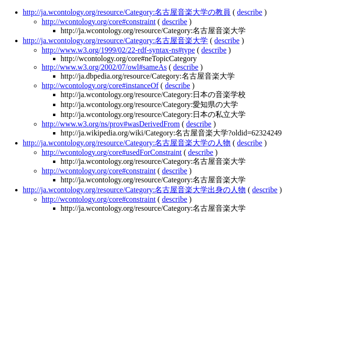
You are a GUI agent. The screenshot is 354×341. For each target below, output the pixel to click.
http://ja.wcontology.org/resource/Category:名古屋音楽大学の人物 (127, 143)
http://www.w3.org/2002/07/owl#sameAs (104, 67)
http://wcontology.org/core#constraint (99, 22)
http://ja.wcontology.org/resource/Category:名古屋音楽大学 (115, 40)
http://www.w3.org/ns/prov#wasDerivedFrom (111, 124)
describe (249, 12)
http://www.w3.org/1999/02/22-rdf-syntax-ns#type (118, 50)
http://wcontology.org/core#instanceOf (100, 85)
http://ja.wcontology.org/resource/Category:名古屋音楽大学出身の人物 (134, 190)
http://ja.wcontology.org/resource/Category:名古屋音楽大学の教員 (127, 12)
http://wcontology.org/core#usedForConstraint (112, 152)
